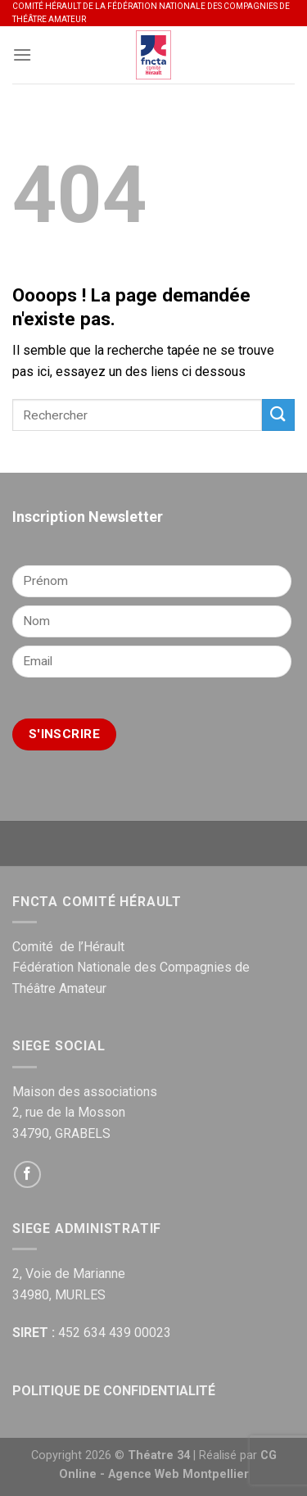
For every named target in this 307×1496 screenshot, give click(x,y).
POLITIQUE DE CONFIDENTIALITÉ (113, 1391)
